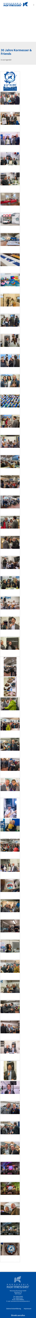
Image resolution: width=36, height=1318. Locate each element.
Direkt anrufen (18, 1315)
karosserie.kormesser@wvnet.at (20, 1301)
